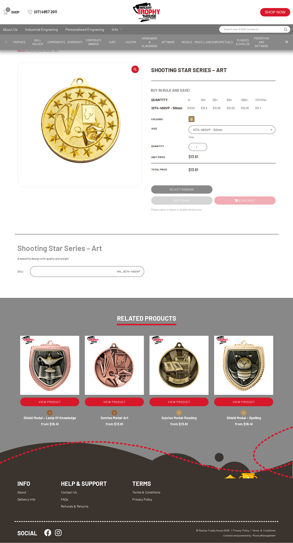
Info (115, 29)
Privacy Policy (142, 499)
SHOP (11, 12)
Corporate (91, 42)
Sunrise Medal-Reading (179, 418)
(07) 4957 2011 (42, 12)
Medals (231, 42)
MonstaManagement (264, 535)
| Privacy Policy (240, 530)
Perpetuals (281, 42)
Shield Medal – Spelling (244, 418)
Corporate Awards (115, 42)
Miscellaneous (256, 42)
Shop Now (275, 12)
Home (21, 51)
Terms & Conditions (146, 492)
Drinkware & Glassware (185, 42)
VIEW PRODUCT (50, 402)
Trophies (21, 42)
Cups (138, 42)
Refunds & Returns (74, 506)
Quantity (157, 146)
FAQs (64, 499)
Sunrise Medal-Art (114, 418)
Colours (157, 119)
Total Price (159, 169)
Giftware (208, 42)
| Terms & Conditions (263, 530)
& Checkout (245, 200)
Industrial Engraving (41, 29)
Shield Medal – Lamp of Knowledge (50, 418)
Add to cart (181, 200)
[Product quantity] (198, 147)
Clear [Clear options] (191, 137)
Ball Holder (45, 42)
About (21, 492)
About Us (10, 29)
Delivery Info (26, 499)
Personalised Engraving (84, 29)
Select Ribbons (182, 189)
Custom (161, 42)
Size (154, 128)
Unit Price (158, 157)
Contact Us (69, 492)
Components (68, 42)
